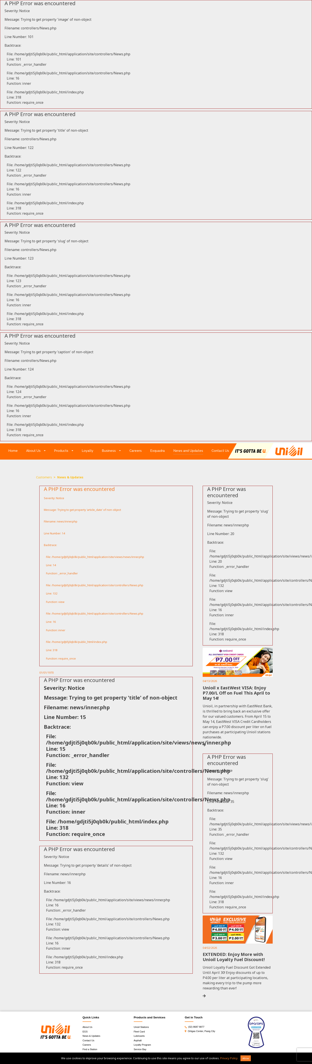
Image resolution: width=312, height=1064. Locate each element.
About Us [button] (33, 451)
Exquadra (157, 451)
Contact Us (220, 451)
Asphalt (138, 1040)
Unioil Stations (141, 1027)
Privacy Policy (229, 1058)
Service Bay (140, 1049)
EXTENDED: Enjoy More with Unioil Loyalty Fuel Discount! (234, 956)
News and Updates (188, 451)
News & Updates (91, 1036)
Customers (44, 477)
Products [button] (61, 451)
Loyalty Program (142, 1044)
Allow (245, 1058)
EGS (85, 1031)
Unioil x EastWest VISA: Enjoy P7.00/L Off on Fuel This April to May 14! (236, 693)
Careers (135, 451)
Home (15, 450)
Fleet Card (139, 1031)
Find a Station (90, 1049)
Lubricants (139, 1036)
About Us (87, 1027)
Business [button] (109, 451)
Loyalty (87, 451)
